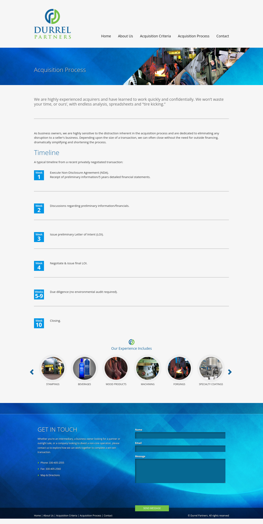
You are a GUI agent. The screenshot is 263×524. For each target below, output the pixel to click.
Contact (222, 36)
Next (230, 373)
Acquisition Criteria (155, 36)
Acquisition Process (193, 36)
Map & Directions (50, 475)
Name (138, 429)
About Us (125, 36)
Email (138, 443)
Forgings (179, 370)
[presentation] (165, 493)
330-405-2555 (56, 462)
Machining (148, 370)
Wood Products (116, 370)
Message (140, 456)
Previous (32, 373)
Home (106, 36)
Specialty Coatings (211, 370)
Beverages (84, 370)
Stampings (53, 370)
